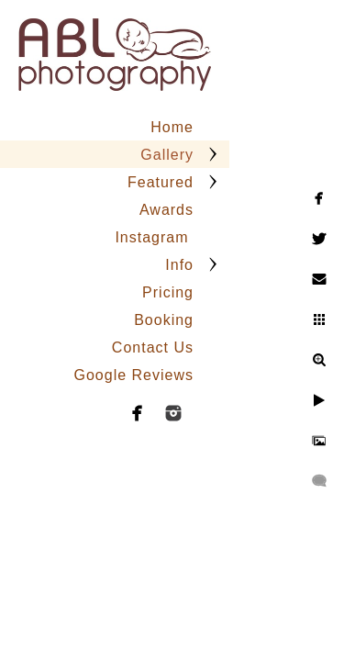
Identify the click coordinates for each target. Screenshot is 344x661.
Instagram (154, 237)
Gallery (167, 154)
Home (172, 127)
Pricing (168, 292)
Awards (166, 210)
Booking (164, 320)
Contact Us (153, 347)
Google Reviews (134, 375)
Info (179, 265)
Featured (161, 182)
